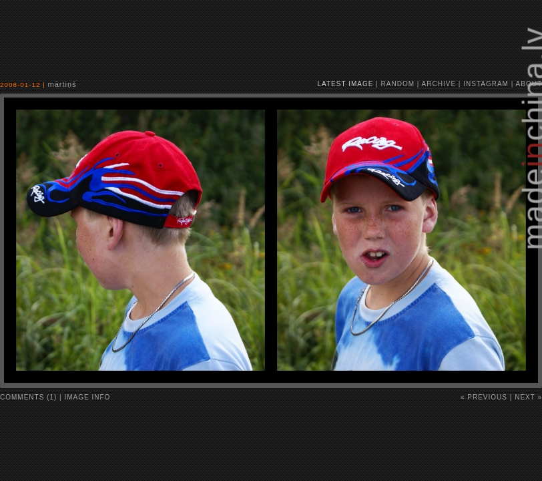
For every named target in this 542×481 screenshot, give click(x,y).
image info (88, 397)
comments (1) (28, 397)
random (398, 84)
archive (439, 84)
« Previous (484, 397)
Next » (528, 397)
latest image (346, 84)
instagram (486, 84)
